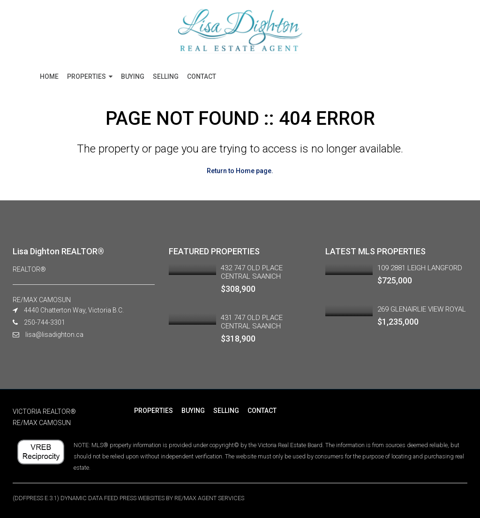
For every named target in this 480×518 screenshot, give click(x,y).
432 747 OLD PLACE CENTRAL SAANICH (252, 272)
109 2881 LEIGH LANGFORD (419, 268)
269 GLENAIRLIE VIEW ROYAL (421, 309)
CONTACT (201, 76)
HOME (49, 76)
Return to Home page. (240, 171)
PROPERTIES (86, 76)
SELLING (166, 76)
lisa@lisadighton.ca (54, 334)
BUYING (132, 76)
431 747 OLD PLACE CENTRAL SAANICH (252, 321)
